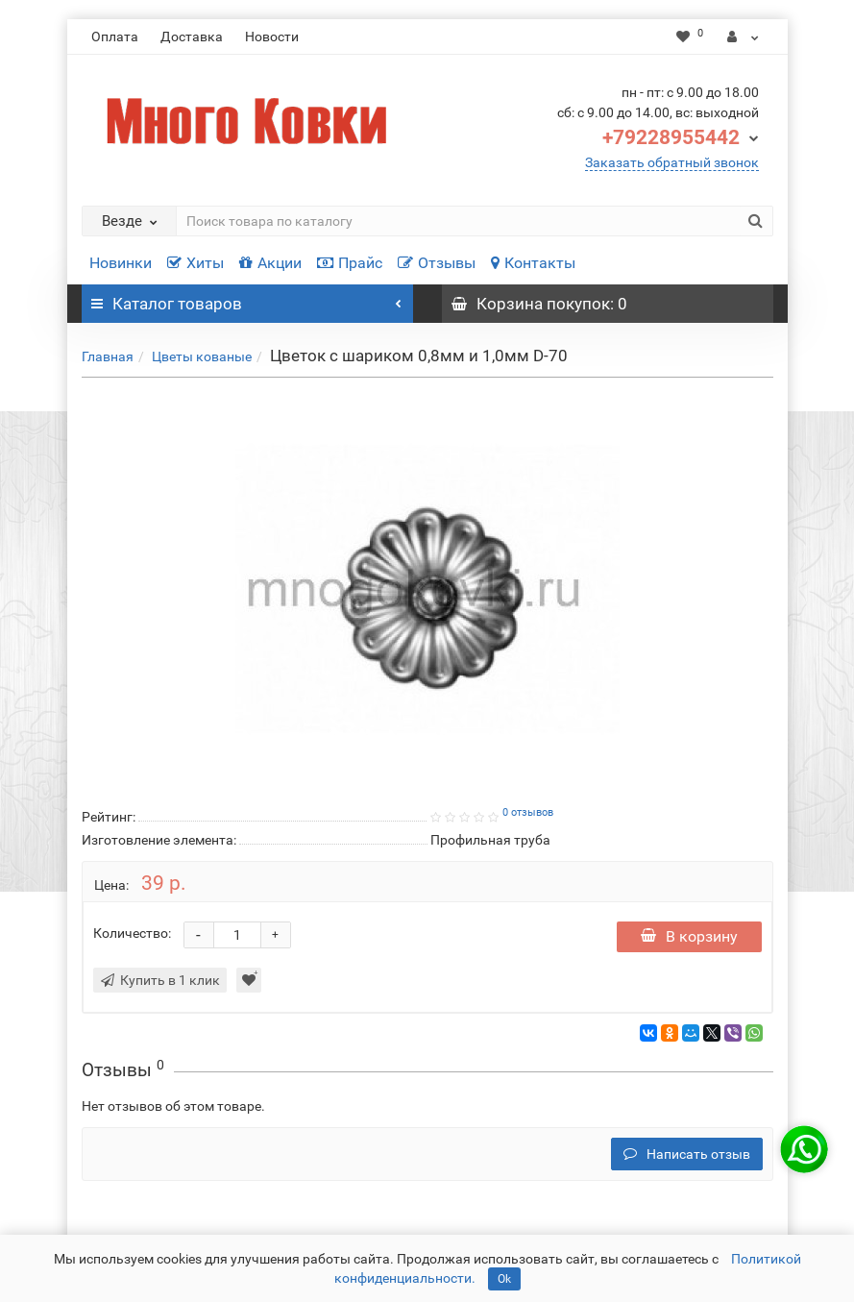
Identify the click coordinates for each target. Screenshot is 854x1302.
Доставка (191, 36)
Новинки (120, 263)
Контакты (533, 263)
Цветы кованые (202, 356)
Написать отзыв (686, 1154)
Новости (272, 36)
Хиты (195, 263)
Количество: (132, 933)
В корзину (689, 936)
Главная (108, 356)
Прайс (349, 263)
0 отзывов (527, 812)
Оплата (114, 36)
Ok (504, 1279)
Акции (270, 263)
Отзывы (437, 263)
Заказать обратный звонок (672, 162)
